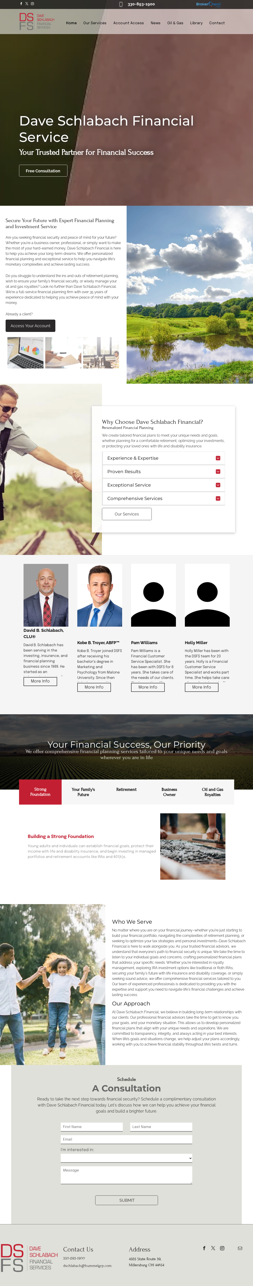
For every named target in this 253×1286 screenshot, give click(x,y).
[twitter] (27, 4)
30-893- (71, 1258)
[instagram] (32, 4)
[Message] (126, 1175)
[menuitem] (71, 23)
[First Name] (92, 1127)
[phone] (231, 1249)
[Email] (126, 1139)
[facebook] (21, 4)
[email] (240, 1249)
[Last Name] (161, 1127)
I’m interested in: (77, 1150)
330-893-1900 (141, 4)
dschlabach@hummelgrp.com (87, 1265)
